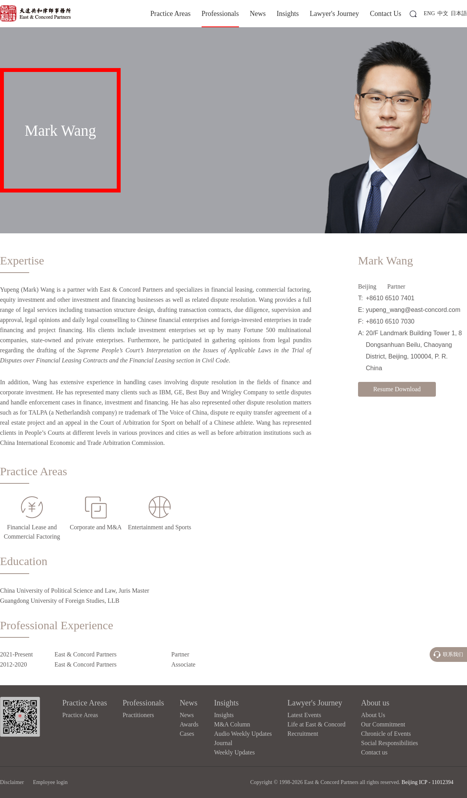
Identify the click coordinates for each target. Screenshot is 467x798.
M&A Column (232, 724)
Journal (223, 743)
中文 (442, 13)
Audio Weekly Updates (243, 733)
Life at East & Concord (317, 724)
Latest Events (304, 715)
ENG (429, 13)
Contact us (374, 752)
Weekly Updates (234, 752)
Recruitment (303, 733)
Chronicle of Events (386, 733)
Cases (187, 733)
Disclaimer (12, 782)
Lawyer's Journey (334, 14)
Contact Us (386, 14)
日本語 (459, 13)
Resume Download (397, 389)
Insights (288, 14)
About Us (373, 715)
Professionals (220, 14)
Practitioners (138, 715)
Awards (189, 724)
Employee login (50, 782)
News (258, 14)
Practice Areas (170, 14)
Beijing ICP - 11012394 (427, 782)
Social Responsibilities (389, 743)
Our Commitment (383, 724)
